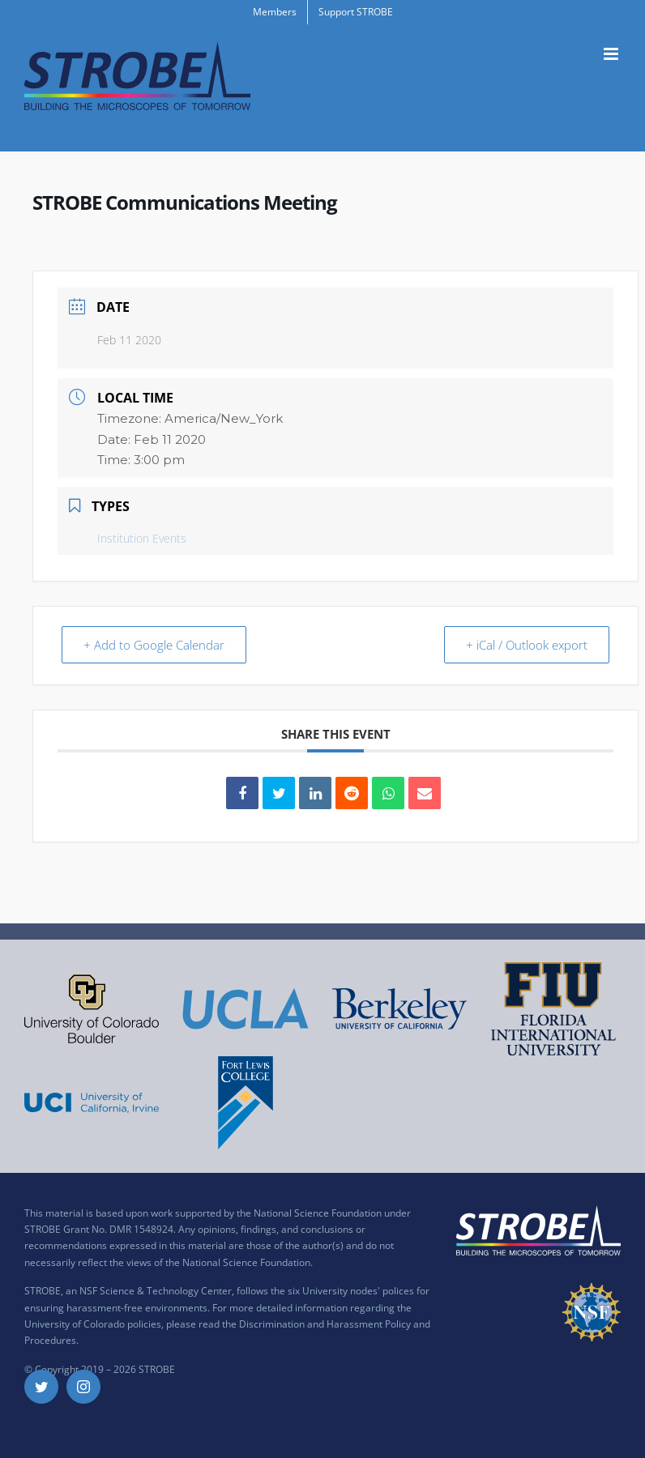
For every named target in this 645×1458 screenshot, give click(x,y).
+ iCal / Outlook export (525, 645)
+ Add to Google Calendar (155, 645)
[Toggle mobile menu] (612, 53)
